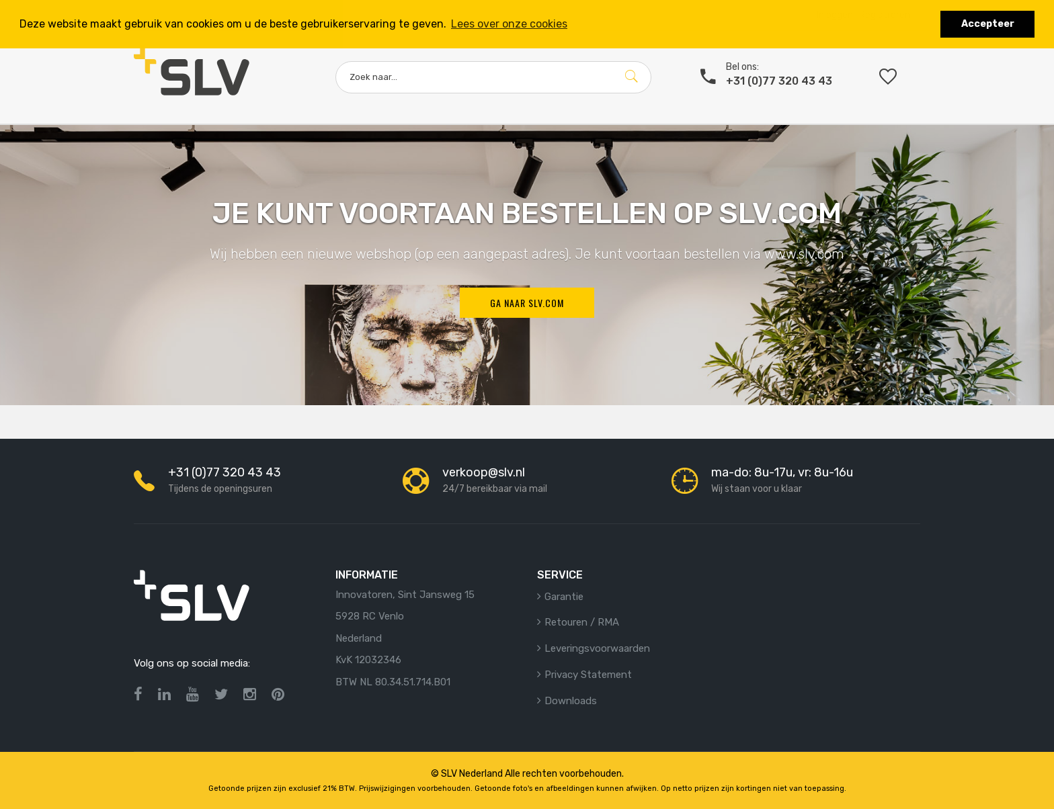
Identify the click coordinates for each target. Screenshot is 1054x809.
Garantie (563, 597)
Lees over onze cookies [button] (509, 23)
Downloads (570, 701)
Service (560, 574)
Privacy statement (588, 675)
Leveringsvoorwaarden (597, 648)
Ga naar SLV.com (527, 303)
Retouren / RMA (581, 622)
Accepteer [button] (987, 24)
